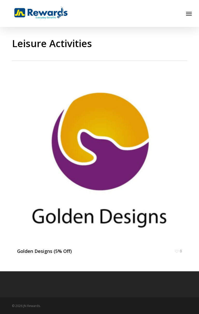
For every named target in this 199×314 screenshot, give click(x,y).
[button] (189, 13)
